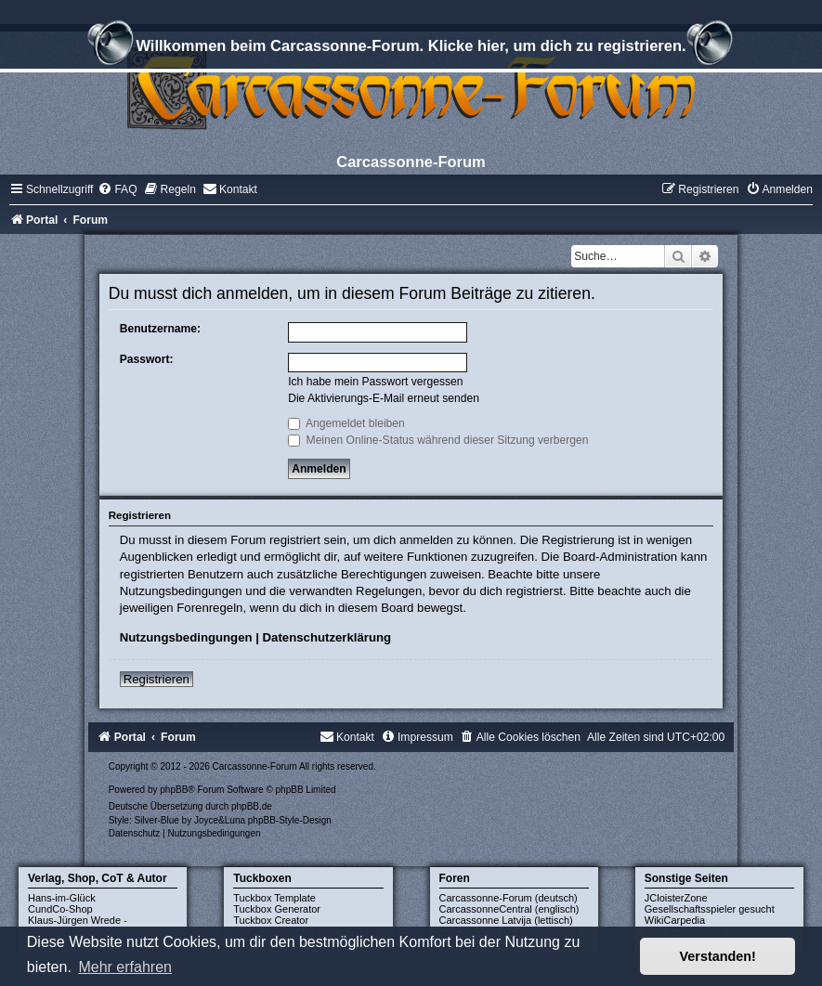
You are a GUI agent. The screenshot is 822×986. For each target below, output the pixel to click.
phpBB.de (251, 806)
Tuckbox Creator (270, 920)
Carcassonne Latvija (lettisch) (506, 920)
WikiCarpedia (675, 920)
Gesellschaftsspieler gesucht (710, 909)
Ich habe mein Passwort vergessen (375, 381)
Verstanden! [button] (718, 956)
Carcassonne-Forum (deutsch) (508, 897)
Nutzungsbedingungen (186, 637)
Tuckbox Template (274, 897)
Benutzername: (160, 328)
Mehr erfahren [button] (125, 967)
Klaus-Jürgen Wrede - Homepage (77, 926)
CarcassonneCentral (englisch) (509, 909)
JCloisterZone (676, 897)
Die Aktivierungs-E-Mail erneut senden (383, 398)
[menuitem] (117, 189)
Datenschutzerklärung (327, 637)
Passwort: (147, 359)
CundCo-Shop (60, 909)
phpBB (174, 790)
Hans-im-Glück (62, 897)
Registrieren (156, 679)
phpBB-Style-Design (290, 820)
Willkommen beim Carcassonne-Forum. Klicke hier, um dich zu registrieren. (410, 48)
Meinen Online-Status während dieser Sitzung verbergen (438, 440)
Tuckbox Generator (276, 909)
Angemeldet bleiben (346, 423)
